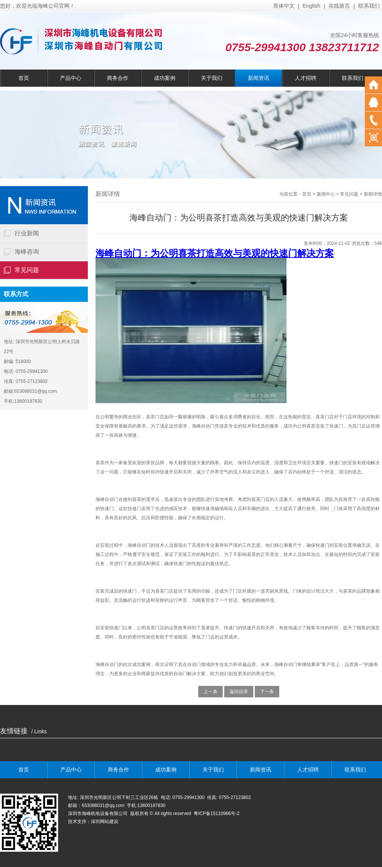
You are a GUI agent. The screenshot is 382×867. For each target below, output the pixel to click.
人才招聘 (305, 78)
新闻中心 (326, 194)
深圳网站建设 (104, 821)
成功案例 (164, 78)
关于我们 (211, 78)
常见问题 (27, 270)
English (311, 6)
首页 (23, 78)
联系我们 (369, 6)
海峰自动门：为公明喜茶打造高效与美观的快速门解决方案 (215, 253)
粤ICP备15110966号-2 (217, 813)
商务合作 (117, 78)
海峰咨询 (27, 251)
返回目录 (239, 691)
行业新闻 (27, 233)
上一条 (210, 691)
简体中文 (284, 6)
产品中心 (70, 78)
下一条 (267, 691)
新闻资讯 (258, 78)
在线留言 (339, 6)
